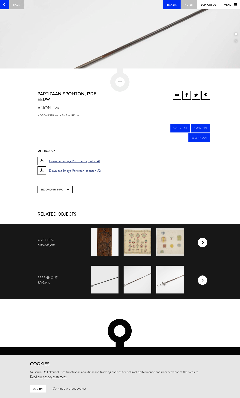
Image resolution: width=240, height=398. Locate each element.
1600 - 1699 (180, 115)
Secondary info (55, 176)
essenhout (199, 124)
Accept (38, 388)
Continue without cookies (69, 388)
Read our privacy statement (48, 376)
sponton (200, 115)
